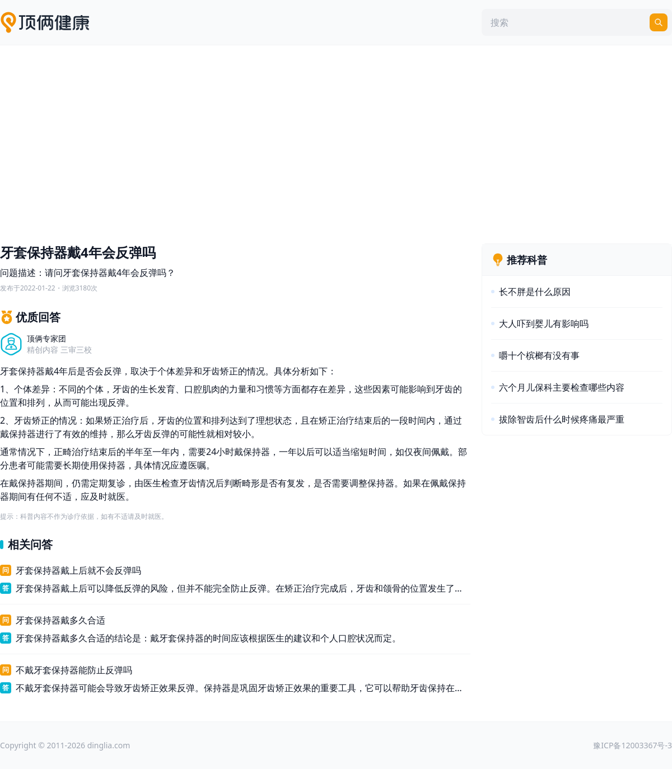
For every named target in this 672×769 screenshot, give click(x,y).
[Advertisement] (336, 141)
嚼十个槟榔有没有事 (539, 355)
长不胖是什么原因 (535, 291)
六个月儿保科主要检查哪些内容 (561, 387)
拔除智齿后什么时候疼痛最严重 (561, 419)
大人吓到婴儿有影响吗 (544, 323)
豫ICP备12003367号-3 (632, 745)
